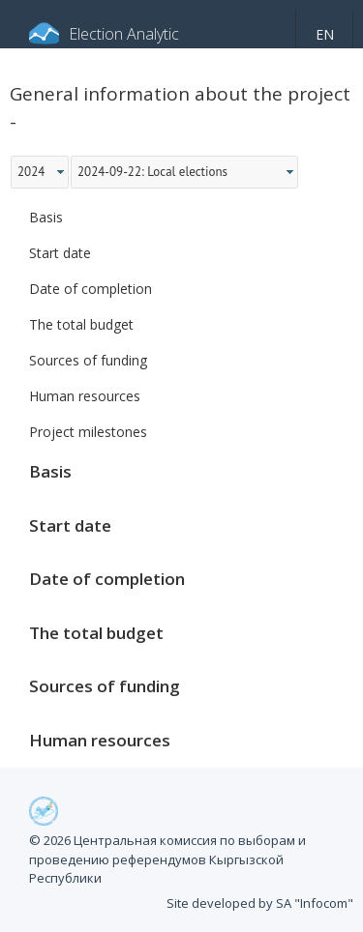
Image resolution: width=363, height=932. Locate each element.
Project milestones (88, 431)
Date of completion (90, 288)
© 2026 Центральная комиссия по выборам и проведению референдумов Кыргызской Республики (167, 859)
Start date (60, 253)
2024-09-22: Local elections (152, 171)
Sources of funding (88, 360)
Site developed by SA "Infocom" (259, 903)
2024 (31, 171)
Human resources (84, 396)
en (325, 34)
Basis (46, 217)
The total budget (81, 324)
